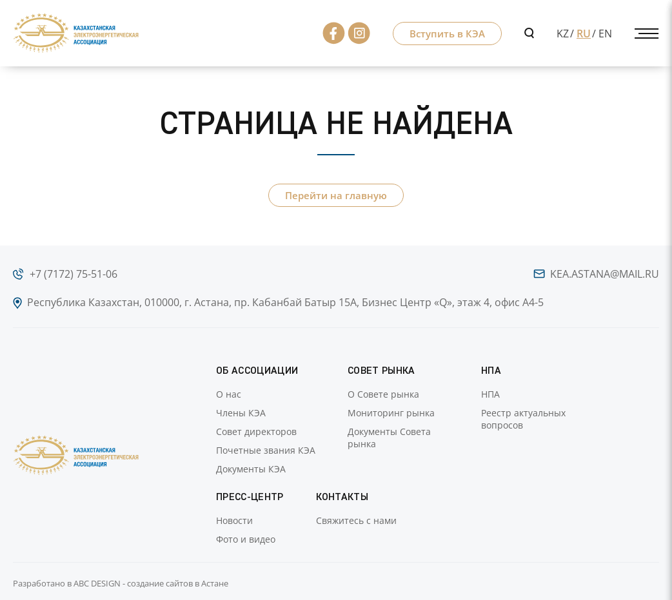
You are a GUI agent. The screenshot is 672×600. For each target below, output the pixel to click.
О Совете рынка (383, 394)
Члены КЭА (241, 413)
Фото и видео (245, 539)
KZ (563, 33)
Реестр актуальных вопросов (523, 419)
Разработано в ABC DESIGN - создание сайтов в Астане (120, 583)
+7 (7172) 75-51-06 (73, 274)
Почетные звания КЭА (265, 450)
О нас (228, 394)
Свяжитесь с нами (356, 520)
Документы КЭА (251, 469)
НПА (490, 394)
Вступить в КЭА (447, 33)
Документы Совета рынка (389, 437)
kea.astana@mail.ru (604, 274)
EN (605, 33)
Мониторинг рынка (391, 413)
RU (584, 33)
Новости (234, 520)
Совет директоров (256, 431)
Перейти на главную (336, 195)
